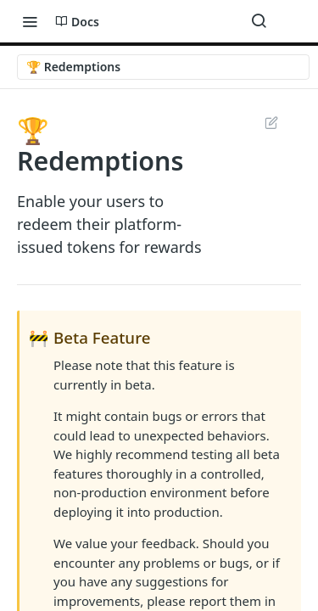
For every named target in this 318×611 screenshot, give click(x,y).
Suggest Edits (271, 122)
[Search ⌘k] (258, 21)
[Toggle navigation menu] (29, 21)
